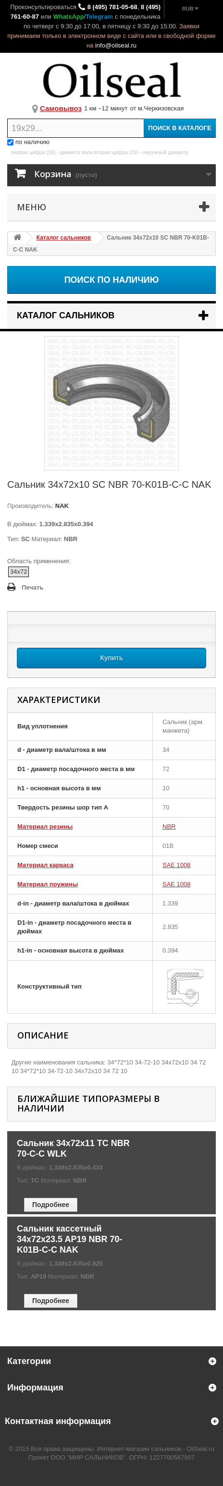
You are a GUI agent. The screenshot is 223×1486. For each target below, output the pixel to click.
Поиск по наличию (111, 280)
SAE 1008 (176, 865)
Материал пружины (47, 884)
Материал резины (45, 826)
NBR (168, 826)
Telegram (99, 16)
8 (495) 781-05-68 (112, 7)
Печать (32, 587)
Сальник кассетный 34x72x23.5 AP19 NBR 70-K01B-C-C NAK (69, 1239)
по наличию (28, 141)
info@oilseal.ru (115, 45)
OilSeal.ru (200, 1448)
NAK (61, 505)
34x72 (18, 571)
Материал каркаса (45, 865)
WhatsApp (68, 16)
